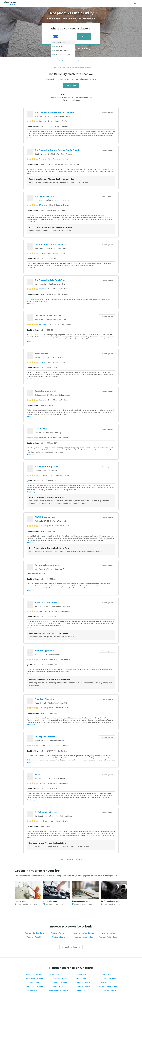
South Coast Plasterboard (47, 602)
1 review (42, 253)
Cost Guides (79, 61)
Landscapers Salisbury (34, 986)
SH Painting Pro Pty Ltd (46, 812)
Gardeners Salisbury (108, 982)
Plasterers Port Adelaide (108, 937)
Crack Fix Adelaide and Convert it (50, 244)
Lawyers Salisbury (59, 986)
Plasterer (70, 68)
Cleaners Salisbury (83, 978)
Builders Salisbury (108, 974)
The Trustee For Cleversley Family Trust (53, 112)
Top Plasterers (64, 61)
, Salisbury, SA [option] (58, 42)
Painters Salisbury (83, 986)
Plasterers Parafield (107, 933)
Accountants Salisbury (34, 974)
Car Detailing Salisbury (34, 978)
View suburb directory (71, 947)
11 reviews (42, 526)
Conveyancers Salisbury (34, 982)
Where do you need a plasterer (71, 28)
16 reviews (43, 475)
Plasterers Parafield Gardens (83, 933)
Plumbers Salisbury (83, 990)
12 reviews (43, 745)
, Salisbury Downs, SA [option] (61, 55)
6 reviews (42, 400)
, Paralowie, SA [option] (58, 46)
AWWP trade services (45, 517)
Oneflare (54, 68)
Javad (37, 774)
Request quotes (107, 113)
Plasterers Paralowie (58, 933)
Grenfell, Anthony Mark (46, 391)
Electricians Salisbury (59, 982)
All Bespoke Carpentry (45, 737)
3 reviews (42, 438)
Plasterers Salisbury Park (34, 933)
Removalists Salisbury (108, 990)
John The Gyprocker (44, 651)
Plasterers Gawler (58, 937)
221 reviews (43, 324)
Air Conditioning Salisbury (59, 974)
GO (83, 37)
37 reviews (43, 205)
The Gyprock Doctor (44, 196)
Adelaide (80, 68)
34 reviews (43, 611)
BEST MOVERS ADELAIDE (47, 316)
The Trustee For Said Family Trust (50, 280)
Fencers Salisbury (83, 982)
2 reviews (42, 289)
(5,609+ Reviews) (82, 49)
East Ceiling (40, 353)
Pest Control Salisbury (34, 990)
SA (75, 68)
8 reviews (42, 121)
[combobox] (63, 36)
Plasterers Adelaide (34, 937)
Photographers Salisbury (58, 990)
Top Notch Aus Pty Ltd (45, 466)
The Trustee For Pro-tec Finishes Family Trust (56, 150)
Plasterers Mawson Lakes (83, 937)
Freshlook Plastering (44, 699)
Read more (31, 138)
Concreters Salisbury (108, 978)
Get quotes (71, 85)
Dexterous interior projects (47, 565)
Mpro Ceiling (41, 429)
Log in (136, 4)
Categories (62, 68)
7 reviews (42, 159)
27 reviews (43, 659)
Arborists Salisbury (83, 974)
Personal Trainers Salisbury (107, 986)
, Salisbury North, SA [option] (60, 51)
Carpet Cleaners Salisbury (59, 978)
